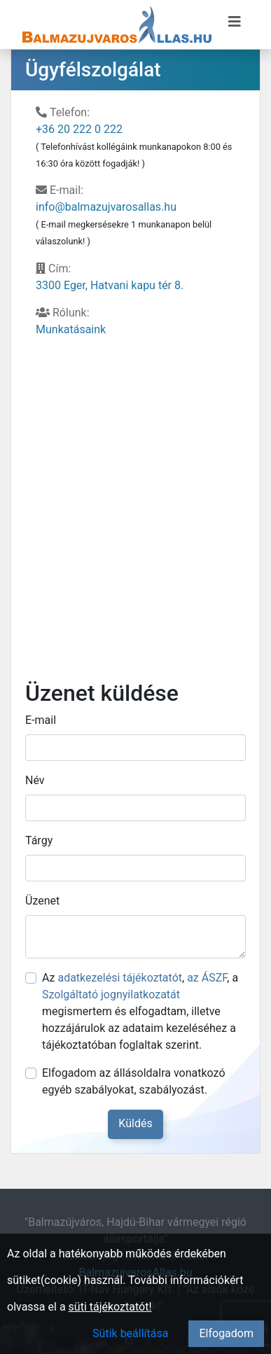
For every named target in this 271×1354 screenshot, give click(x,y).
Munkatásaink (71, 329)
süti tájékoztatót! (110, 1306)
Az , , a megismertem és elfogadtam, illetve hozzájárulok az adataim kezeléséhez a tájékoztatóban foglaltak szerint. (140, 1011)
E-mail (40, 720)
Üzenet (42, 900)
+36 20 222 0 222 (79, 129)
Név (35, 780)
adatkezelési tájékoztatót (119, 977)
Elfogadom (226, 1333)
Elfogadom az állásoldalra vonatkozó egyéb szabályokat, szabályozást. (133, 1081)
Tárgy (39, 840)
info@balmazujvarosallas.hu (106, 207)
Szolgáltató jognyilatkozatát (111, 994)
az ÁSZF (207, 977)
